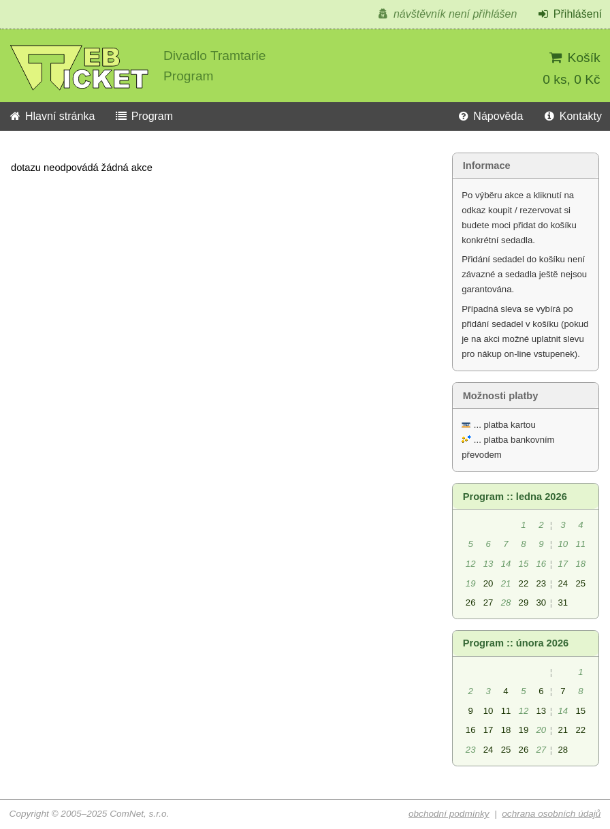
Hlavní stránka (51, 116)
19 (524, 730)
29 (524, 602)
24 (563, 583)
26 (471, 602)
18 (506, 730)
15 (580, 711)
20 (488, 583)
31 (563, 602)
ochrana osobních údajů (551, 814)
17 (488, 730)
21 (563, 730)
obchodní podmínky (448, 814)
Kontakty (572, 116)
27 (488, 602)
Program (143, 116)
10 (488, 711)
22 (524, 583)
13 (541, 711)
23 (541, 583)
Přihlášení (569, 14)
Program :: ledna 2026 (515, 496)
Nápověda (489, 116)
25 (580, 583)
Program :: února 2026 (516, 643)
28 (563, 750)
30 (541, 602)
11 (506, 711)
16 (471, 730)
